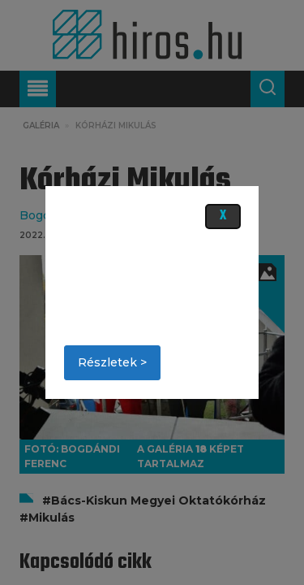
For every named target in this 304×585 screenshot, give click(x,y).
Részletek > (112, 362)
